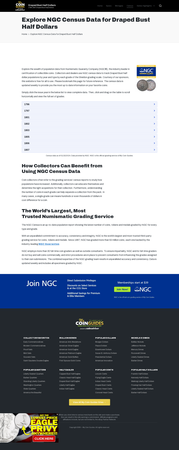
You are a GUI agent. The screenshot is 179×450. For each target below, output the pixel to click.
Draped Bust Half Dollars (42, 5)
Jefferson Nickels (138, 346)
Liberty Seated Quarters (33, 374)
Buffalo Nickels (137, 342)
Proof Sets (27, 350)
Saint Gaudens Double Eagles (36, 361)
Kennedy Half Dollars (140, 378)
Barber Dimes (137, 361)
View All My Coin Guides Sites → (89, 402)
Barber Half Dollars (139, 393)
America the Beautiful (32, 393)
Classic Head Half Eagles (70, 378)
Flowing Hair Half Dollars (141, 385)
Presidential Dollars (103, 357)
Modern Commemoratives (34, 346)
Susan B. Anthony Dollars (106, 353)
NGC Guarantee (49, 244)
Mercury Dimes (137, 350)
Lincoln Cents (101, 374)
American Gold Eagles (68, 350)
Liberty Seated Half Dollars (142, 389)
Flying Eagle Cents (103, 378)
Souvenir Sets (29, 357)
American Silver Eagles (69, 346)
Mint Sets (27, 353)
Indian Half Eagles (66, 389)
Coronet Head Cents (104, 393)
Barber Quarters (30, 378)
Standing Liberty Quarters (34, 381)
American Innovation (104, 361)
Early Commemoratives (33, 342)
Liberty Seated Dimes (140, 357)
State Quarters (29, 389)
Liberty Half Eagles (67, 385)
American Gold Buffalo (68, 357)
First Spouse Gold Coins (69, 361)
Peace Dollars (101, 346)
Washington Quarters (32, 385)
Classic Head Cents (103, 389)
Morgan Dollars (101, 342)
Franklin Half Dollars (139, 374)
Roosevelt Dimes (138, 353)
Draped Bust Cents (103, 385)
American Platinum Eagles (70, 353)
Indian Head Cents (103, 381)
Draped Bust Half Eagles (69, 381)
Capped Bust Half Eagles (69, 374)
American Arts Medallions (70, 342)
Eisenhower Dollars (103, 350)
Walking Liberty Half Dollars (142, 381)
